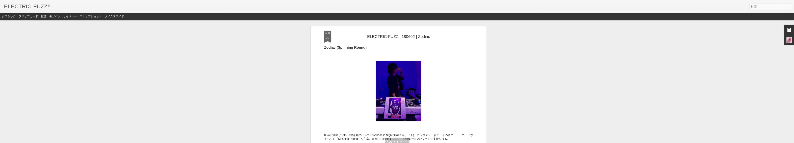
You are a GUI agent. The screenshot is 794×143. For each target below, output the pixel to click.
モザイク (54, 16)
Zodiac (396, 121)
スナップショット (91, 16)
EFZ (416, 112)
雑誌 (43, 16)
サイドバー (70, 16)
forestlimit (380, 118)
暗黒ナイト (408, 121)
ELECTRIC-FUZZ (362, 118)
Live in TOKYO (418, 118)
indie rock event (397, 118)
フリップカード (28, 16)
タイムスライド (114, 16)
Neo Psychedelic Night (443, 118)
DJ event (343, 118)
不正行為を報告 (421, 140)
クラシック (9, 16)
